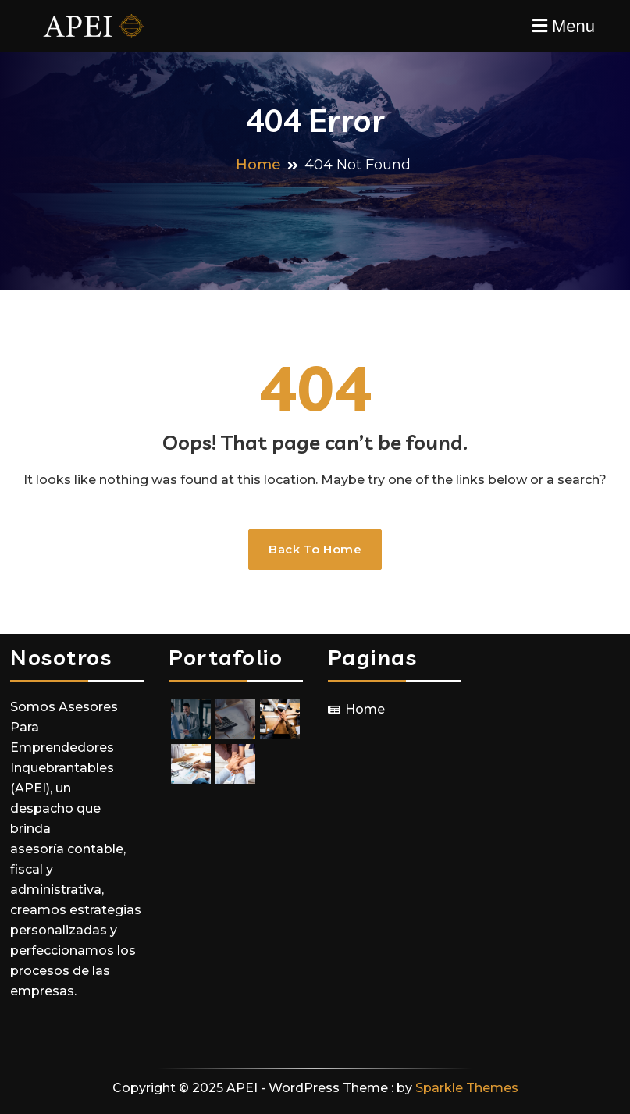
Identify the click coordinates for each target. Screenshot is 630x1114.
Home (365, 709)
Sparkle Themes (466, 1087)
